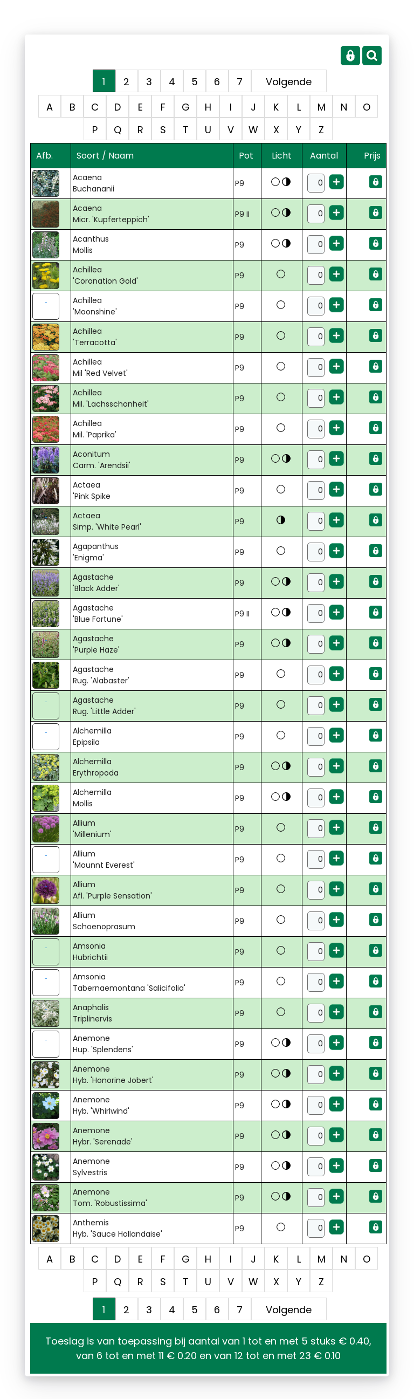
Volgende (289, 81)
